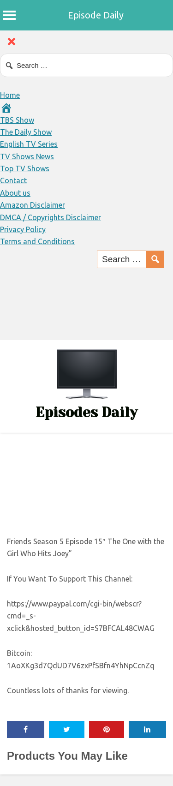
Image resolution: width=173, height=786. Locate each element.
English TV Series (29, 144)
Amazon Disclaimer (32, 205)
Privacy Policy (23, 229)
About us (15, 193)
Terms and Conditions (37, 241)
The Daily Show (26, 132)
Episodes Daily (86, 412)
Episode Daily (96, 15)
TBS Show (17, 120)
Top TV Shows (24, 168)
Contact (13, 180)
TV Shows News (27, 156)
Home (10, 95)
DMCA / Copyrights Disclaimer (50, 217)
